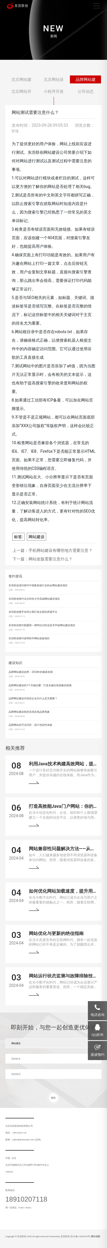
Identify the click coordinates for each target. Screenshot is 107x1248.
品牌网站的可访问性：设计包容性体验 (30, 725)
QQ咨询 (97, 1035)
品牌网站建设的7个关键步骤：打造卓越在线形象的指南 (40, 685)
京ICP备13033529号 (80, 1236)
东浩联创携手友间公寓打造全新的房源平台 (33, 611)
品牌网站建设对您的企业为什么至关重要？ (33, 698)
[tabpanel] (53, 30)
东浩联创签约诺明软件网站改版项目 (29, 638)
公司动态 (86, 91)
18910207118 (26, 1199)
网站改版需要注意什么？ (50, 559)
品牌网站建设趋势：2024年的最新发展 (31, 672)
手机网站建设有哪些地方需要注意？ (60, 550)
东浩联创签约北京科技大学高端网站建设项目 (34, 598)
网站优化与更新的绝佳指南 (56, 933)
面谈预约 (97, 1055)
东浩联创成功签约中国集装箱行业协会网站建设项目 (38, 585)
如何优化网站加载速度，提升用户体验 (67, 891)
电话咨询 (97, 1015)
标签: (18, 536)
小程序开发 (54, 91)
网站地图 (95, 1236)
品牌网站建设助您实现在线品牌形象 (29, 711)
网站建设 (37, 536)
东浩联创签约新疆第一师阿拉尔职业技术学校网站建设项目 (42, 625)
